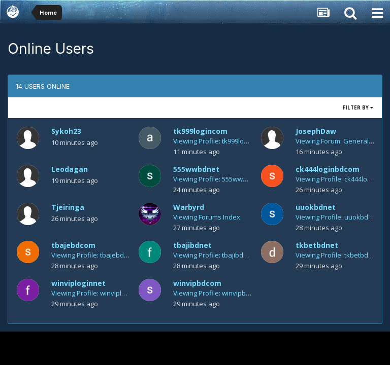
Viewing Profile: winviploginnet (98, 293)
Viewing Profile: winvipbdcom (218, 293)
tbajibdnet (192, 245)
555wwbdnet (196, 169)
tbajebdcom (73, 245)
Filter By (358, 107)
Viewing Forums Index (206, 217)
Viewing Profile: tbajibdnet (213, 255)
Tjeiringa (67, 207)
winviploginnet (78, 283)
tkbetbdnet (317, 245)
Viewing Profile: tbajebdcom (94, 255)
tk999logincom (200, 131)
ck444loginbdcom (328, 169)
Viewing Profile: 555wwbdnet (217, 179)
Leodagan (69, 169)
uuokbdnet (316, 207)
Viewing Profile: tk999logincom (219, 140)
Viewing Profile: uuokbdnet (337, 217)
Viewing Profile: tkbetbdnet (337, 255)
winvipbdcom (197, 283)
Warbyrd (188, 207)
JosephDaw (316, 131)
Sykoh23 (66, 131)
